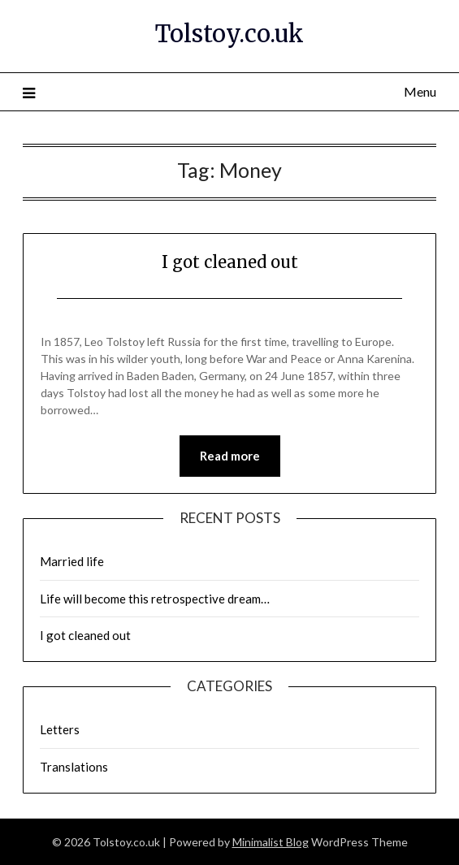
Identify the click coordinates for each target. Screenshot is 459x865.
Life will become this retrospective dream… (155, 598)
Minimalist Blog (270, 842)
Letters (60, 729)
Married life (72, 561)
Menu (420, 91)
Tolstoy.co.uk (229, 34)
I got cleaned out (230, 262)
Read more (230, 455)
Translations (74, 766)
